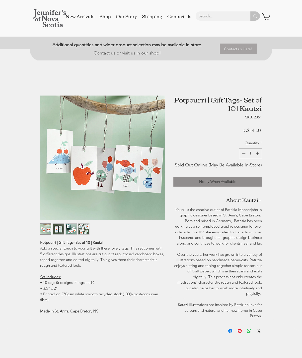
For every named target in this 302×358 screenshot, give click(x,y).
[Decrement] (243, 153)
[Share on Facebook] (230, 331)
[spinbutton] (250, 153)
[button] (266, 16)
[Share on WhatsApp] (249, 331)
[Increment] (258, 153)
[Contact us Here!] (238, 49)
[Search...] (219, 16)
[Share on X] (259, 331)
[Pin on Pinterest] (240, 331)
